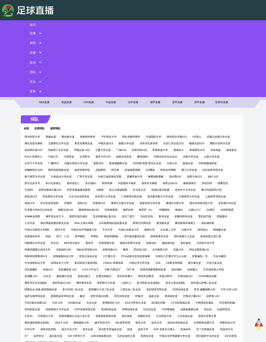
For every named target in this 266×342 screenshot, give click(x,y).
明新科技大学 (119, 262)
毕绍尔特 (225, 116)
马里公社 (195, 96)
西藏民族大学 (163, 110)
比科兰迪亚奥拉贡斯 (138, 110)
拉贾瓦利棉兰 (196, 209)
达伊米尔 (152, 269)
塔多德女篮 (63, 236)
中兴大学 (173, 163)
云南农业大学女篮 (89, 110)
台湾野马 (103, 90)
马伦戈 (139, 209)
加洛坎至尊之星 (112, 256)
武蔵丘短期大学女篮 (220, 70)
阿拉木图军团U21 (74, 189)
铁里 (29, 269)
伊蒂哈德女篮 (34, 249)
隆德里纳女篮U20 (143, 143)
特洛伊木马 (126, 269)
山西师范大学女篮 (61, 76)
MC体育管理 (225, 256)
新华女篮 (32, 156)
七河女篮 (106, 156)
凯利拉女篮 (57, 276)
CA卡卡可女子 (165, 203)
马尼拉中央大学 (86, 183)
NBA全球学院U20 (163, 183)
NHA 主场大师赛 (160, 156)
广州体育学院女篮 (160, 130)
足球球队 (42, 62)
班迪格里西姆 (158, 103)
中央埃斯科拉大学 (113, 196)
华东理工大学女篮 (134, 130)
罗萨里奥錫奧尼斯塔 (97, 123)
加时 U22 (32, 116)
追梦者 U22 (105, 236)
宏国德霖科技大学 (128, 189)
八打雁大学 (174, 189)
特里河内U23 (141, 83)
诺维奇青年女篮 (36, 176)
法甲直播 (133, 35)
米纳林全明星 (99, 149)
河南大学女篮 (209, 90)
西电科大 (181, 83)
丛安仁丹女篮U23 (176, 76)
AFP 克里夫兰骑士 (64, 269)
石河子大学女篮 (57, 96)
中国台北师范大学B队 (102, 163)
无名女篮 (184, 236)
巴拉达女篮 (54, 249)
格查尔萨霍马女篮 (208, 176)
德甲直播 (155, 35)
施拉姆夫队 (49, 183)
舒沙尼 (133, 176)
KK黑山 (199, 70)
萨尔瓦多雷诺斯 (78, 136)
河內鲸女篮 (167, 236)
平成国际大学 (156, 70)
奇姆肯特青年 (90, 70)
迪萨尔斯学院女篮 (133, 229)
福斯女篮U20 (120, 143)
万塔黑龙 (87, 90)
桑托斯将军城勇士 (55, 163)
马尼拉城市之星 (36, 276)
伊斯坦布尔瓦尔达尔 (184, 90)
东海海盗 (218, 83)
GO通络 (176, 103)
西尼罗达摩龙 (34, 216)
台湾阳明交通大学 (95, 262)
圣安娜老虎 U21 (142, 203)
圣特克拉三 (91, 116)
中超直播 (111, 35)
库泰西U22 (128, 136)
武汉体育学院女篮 (37, 110)
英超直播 (66, 35)
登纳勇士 (79, 209)
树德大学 (215, 163)
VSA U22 (150, 236)
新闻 (91, 24)
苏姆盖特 (90, 156)
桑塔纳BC (161, 90)
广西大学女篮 (113, 110)
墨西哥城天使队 (145, 149)
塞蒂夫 (168, 176)
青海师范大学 (199, 83)
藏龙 (180, 229)
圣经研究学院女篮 (37, 229)
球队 (175, 24)
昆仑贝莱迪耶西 (136, 123)
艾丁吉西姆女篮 (105, 269)
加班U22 (111, 136)
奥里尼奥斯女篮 (86, 76)
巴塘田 (96, 136)
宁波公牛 (71, 90)
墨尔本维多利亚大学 (38, 143)
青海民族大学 (162, 83)
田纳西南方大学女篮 (175, 242)
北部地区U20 (139, 183)
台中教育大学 (34, 189)
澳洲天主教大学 (204, 136)
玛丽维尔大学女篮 (113, 176)
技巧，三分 (136, 169)
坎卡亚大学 (157, 123)
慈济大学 (126, 163)
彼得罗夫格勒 (168, 116)
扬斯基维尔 (208, 116)
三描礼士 (212, 216)
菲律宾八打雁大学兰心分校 (42, 196)
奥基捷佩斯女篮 (142, 96)
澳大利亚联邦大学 (37, 130)
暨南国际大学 (184, 256)
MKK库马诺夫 (150, 176)
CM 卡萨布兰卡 (190, 269)
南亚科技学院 (156, 262)
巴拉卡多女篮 (86, 203)
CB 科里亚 (140, 276)
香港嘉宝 (32, 90)
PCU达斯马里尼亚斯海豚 (200, 189)
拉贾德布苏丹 (106, 169)
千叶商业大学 (111, 70)
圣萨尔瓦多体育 (151, 76)
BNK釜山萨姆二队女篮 (94, 223)
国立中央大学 (177, 262)
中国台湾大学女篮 (218, 196)
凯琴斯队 (154, 169)
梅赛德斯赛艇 (184, 110)
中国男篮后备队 (107, 242)
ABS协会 (69, 169)
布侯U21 (123, 203)
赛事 (230, 24)
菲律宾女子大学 (138, 196)
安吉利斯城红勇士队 (171, 149)
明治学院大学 (34, 70)
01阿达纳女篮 (61, 229)
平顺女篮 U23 (84, 83)
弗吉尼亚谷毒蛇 (36, 76)
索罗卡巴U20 (121, 90)
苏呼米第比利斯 (198, 229)
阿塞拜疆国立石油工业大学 (190, 249)
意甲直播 (177, 35)
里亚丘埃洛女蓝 (153, 189)
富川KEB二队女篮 (161, 223)
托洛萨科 (85, 269)
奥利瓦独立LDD (148, 216)
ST (140, 269)
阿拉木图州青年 (134, 70)
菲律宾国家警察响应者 (40, 209)
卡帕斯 (118, 123)
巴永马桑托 (91, 196)
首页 (36, 24)
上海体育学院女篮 (37, 136)
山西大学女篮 (34, 96)
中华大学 (137, 262)
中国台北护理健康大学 (149, 163)
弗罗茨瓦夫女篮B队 (122, 216)
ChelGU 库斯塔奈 (192, 196)
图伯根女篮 (70, 70)
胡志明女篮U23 (36, 83)
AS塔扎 (62, 149)
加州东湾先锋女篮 (69, 262)
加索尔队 (32, 183)
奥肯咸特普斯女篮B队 (139, 256)
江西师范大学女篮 (218, 130)
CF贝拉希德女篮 (82, 242)
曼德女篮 (211, 96)
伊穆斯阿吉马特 (60, 103)
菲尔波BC (109, 116)
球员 (202, 24)
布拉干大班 (164, 256)
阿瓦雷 (141, 103)
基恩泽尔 (122, 96)
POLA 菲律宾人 (52, 90)
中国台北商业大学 (194, 163)
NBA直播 (44, 35)
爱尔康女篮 (66, 203)
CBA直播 (88, 35)
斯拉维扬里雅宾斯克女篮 (131, 156)
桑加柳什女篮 (156, 209)
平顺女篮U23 (108, 76)
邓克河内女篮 (220, 229)
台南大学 (53, 169)
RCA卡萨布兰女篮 (37, 242)
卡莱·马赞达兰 (187, 203)
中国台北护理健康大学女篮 (84, 276)
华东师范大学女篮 (81, 130)
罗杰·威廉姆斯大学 (85, 229)
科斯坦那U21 (186, 183)
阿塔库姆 (126, 116)
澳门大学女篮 (215, 103)
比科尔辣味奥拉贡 (215, 269)
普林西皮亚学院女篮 (161, 229)
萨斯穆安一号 (71, 196)
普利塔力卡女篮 (193, 216)
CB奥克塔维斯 (46, 203)
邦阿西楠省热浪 (36, 103)
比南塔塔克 (128, 249)
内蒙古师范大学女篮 (99, 96)
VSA (29, 203)
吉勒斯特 (127, 103)
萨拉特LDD (216, 183)
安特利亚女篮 (150, 242)
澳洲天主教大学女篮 (151, 136)
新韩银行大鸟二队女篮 (190, 223)
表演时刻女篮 (226, 242)
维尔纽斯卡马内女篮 (117, 276)
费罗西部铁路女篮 (84, 103)
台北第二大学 (34, 169)
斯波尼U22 (59, 130)
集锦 (147, 24)
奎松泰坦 (66, 183)
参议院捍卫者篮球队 (164, 196)
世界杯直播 (221, 35)
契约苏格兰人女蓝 (61, 176)
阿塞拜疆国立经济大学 (114, 183)
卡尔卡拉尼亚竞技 (108, 130)
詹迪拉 (31, 149)
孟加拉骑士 (176, 209)
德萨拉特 (183, 143)
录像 (119, 24)
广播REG (77, 96)
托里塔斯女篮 (185, 176)
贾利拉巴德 (72, 156)
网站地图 (164, 336)
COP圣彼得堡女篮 (202, 242)
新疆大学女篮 (129, 76)
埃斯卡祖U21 (223, 110)
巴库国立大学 (161, 249)
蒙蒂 (202, 183)
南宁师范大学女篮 (63, 110)
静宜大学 (32, 262)
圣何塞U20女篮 (65, 143)
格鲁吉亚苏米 (142, 90)
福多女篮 (46, 236)
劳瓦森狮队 (105, 203)
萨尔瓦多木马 (51, 116)
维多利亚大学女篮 (178, 136)
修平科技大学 (205, 256)
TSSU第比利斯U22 (128, 236)
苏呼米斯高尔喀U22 (68, 123)
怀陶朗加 (219, 143)
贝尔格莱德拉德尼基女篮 (189, 156)
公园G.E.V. (46, 149)
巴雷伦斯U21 (74, 216)
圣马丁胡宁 (194, 149)
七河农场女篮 (90, 256)
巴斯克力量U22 (84, 236)
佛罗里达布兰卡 (121, 149)
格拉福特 (63, 209)
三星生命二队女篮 (218, 223)
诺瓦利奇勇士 (217, 209)
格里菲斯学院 (108, 103)
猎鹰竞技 (32, 123)
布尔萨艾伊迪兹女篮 (217, 262)
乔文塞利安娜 (129, 242)
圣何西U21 (204, 110)
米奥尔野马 (54, 216)
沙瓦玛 (144, 249)
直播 (64, 24)
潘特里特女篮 (170, 216)
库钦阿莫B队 (185, 169)
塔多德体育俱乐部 (222, 249)
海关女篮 (195, 262)
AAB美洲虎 (79, 149)
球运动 (113, 249)
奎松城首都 (78, 163)
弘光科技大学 (69, 256)
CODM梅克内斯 (96, 216)
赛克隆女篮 (33, 163)
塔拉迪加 (32, 256)
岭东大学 (48, 262)
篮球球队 (58, 62)
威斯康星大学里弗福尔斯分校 (169, 276)
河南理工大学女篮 (60, 83)
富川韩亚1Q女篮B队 (38, 223)
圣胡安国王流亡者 (87, 176)
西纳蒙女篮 (86, 169)
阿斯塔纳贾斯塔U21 (101, 189)
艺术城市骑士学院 (100, 209)
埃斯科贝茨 (49, 256)
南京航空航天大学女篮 (189, 130)
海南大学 (58, 136)
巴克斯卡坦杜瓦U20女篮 (93, 143)
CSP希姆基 (73, 249)
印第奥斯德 (165, 143)
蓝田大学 (43, 269)
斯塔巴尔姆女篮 (218, 156)
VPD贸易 (220, 276)
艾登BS (47, 123)
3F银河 (31, 236)
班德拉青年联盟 (179, 123)
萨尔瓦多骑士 (72, 116)
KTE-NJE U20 (109, 229)
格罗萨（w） (200, 143)
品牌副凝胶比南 (94, 249)
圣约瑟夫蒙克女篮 (208, 169)
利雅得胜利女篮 (52, 156)
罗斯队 (168, 169)
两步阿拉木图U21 (179, 70)
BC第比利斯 (60, 242)
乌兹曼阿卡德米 (146, 116)
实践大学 (53, 189)
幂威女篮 (53, 70)
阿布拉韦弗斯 (194, 103)
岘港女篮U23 (199, 76)
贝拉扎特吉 (213, 149)
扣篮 (122, 169)
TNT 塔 (205, 203)
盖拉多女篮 (169, 269)
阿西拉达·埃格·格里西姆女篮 (129, 223)
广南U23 (124, 83)
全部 (28, 62)
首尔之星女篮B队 (66, 223)
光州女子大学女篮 (203, 123)
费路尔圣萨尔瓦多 (222, 76)
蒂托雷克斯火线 (200, 276)
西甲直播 (199, 35)
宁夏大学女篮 (105, 83)
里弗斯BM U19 (203, 236)
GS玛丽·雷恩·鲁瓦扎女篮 (170, 96)
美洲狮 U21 (123, 209)
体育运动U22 (188, 116)
